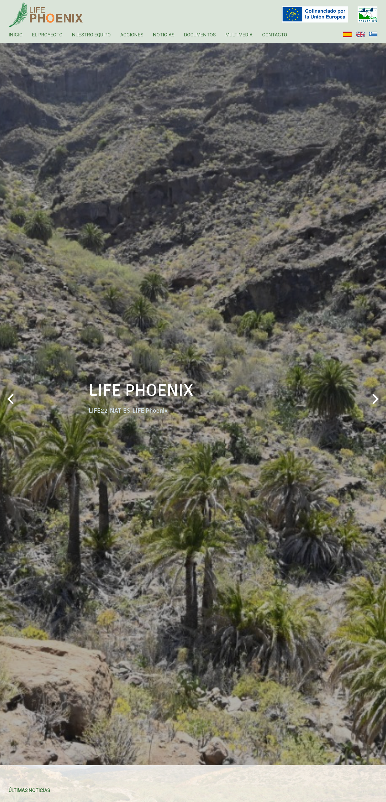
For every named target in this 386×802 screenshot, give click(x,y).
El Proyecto (47, 34)
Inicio (16, 34)
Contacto (274, 34)
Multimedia (239, 34)
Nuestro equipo (91, 34)
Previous (10, 404)
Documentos (200, 34)
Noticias (164, 34)
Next (375, 404)
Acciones (131, 34)
